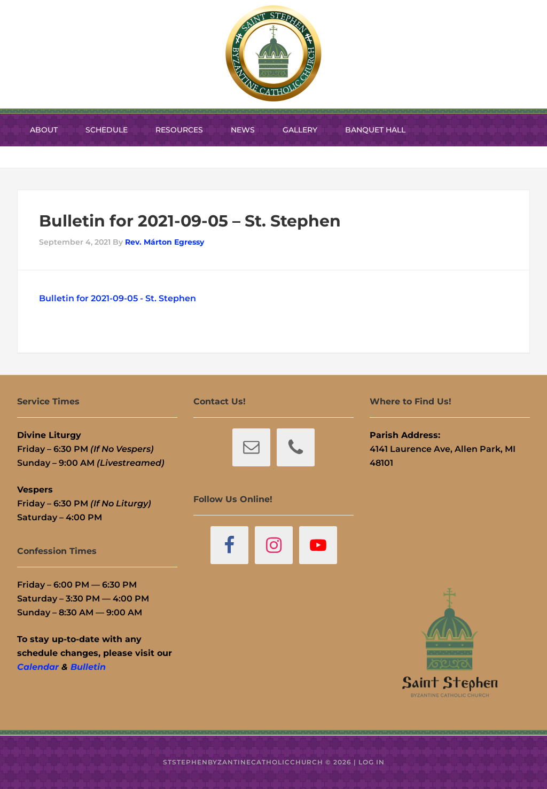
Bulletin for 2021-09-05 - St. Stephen (117, 298)
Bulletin (88, 667)
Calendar (38, 667)
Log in (371, 762)
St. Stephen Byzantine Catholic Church (273, 53)
